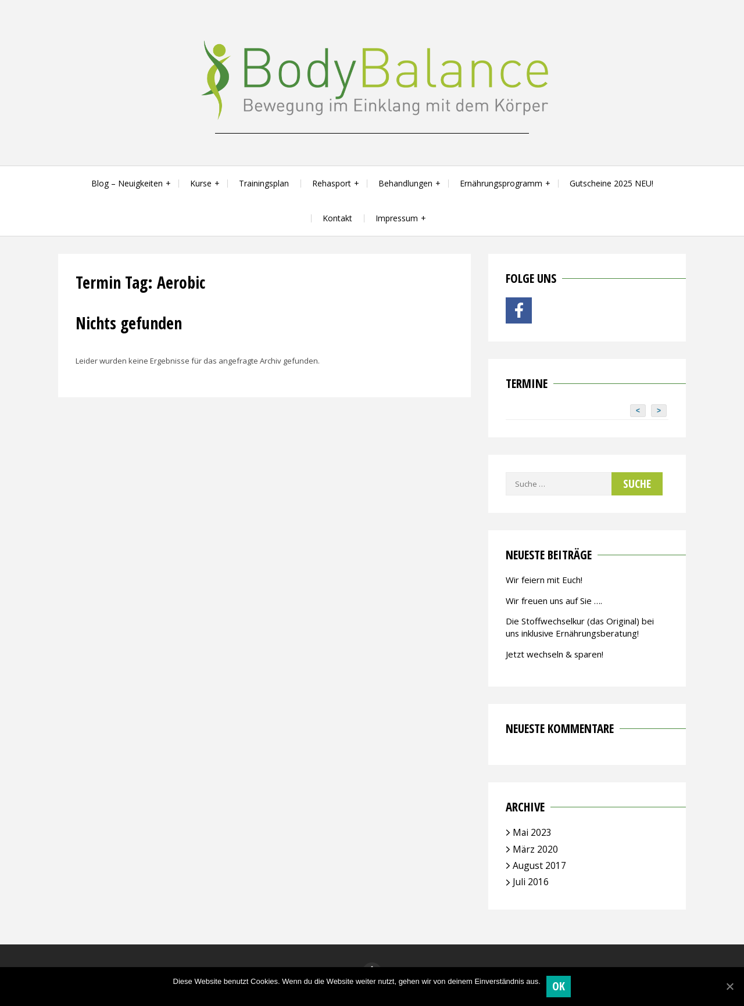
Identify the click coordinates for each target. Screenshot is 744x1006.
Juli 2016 (531, 881)
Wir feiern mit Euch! (544, 579)
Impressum (396, 218)
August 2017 (539, 865)
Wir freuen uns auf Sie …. (554, 600)
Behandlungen (405, 183)
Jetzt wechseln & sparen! (554, 654)
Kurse (201, 183)
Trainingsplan (264, 183)
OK (559, 986)
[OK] (729, 986)
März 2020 (535, 849)
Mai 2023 (532, 832)
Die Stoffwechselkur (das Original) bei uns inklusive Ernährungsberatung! (580, 627)
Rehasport (331, 183)
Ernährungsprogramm (501, 183)
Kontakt (337, 218)
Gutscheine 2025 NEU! (611, 183)
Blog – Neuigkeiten (127, 183)
